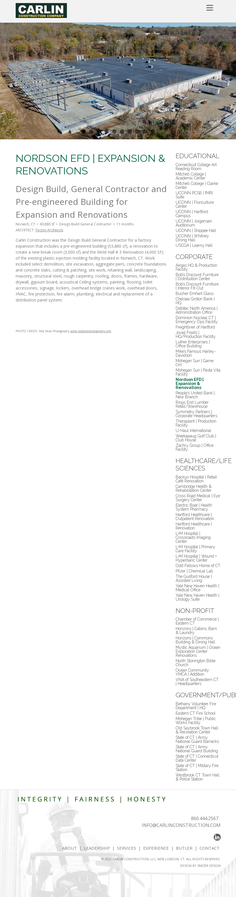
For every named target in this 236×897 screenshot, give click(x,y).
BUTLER (184, 848)
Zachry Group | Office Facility (195, 447)
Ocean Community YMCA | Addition (192, 672)
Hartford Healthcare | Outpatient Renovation (195, 517)
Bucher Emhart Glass (195, 293)
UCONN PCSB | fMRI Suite (194, 195)
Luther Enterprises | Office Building (193, 344)
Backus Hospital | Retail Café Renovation (196, 479)
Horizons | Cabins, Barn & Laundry (196, 631)
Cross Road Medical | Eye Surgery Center (198, 498)
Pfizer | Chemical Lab (194, 571)
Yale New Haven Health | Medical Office (197, 588)
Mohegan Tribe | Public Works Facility (196, 721)
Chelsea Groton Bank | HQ (195, 301)
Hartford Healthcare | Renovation (194, 526)
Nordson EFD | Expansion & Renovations (190, 384)
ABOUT (69, 848)
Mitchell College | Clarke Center (197, 185)
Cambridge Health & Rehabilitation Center (194, 488)
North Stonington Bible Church (196, 663)
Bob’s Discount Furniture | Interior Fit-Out (197, 286)
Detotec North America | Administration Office (196, 310)
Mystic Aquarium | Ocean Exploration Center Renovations (198, 651)
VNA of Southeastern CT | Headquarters (197, 682)
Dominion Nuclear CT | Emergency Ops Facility (197, 320)
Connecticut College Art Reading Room (196, 167)
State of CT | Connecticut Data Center (197, 758)
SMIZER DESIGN (209, 865)
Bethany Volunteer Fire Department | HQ (196, 706)
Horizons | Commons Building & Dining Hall (195, 640)
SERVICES (126, 848)
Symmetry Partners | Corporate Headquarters (196, 414)
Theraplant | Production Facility (196, 423)
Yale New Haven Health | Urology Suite (197, 597)
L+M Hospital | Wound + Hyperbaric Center (196, 558)
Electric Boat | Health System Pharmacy (194, 507)
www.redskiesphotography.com (90, 331)
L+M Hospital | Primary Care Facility (195, 549)
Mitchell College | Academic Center (191, 176)
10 (153, 131)
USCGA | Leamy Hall (194, 245)
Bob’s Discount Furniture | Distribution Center (197, 277)
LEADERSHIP (97, 848)
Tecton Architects (49, 230)
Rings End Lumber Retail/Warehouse (192, 404)
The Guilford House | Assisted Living (194, 578)
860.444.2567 (204, 818)
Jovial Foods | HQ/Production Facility (196, 335)
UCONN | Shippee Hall (196, 231)
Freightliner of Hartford (195, 327)
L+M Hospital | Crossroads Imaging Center (193, 537)
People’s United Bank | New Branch (195, 395)
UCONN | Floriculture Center (195, 204)
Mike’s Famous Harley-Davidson (196, 353)
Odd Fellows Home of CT (198, 566)
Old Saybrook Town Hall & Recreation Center (197, 730)
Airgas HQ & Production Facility (196, 267)
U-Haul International (193, 431)
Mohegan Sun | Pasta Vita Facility (198, 372)
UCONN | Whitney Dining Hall (192, 238)
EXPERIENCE (156, 848)
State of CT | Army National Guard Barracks (197, 739)
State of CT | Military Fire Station (197, 768)
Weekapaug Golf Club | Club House (196, 438)
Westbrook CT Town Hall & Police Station (197, 777)
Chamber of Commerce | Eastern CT (197, 621)
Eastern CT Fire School (196, 713)
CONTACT (210, 848)
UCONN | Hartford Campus (192, 214)
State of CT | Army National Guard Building (197, 749)
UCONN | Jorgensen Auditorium (194, 223)
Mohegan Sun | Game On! (195, 363)
